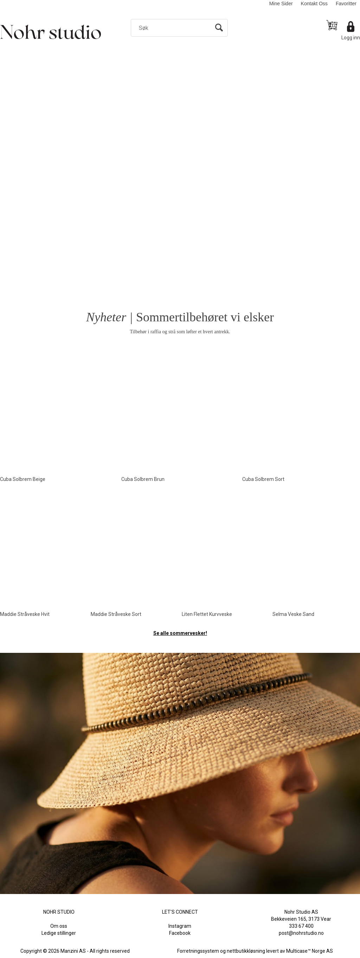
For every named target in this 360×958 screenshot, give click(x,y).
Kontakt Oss (314, 3)
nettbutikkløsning (246, 951)
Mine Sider (281, 3)
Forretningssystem (198, 951)
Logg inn (350, 37)
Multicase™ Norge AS (309, 951)
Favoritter (346, 3)
